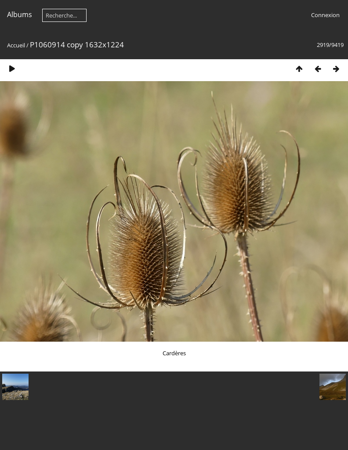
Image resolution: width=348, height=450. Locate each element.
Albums (19, 14)
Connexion (325, 15)
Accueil (16, 45)
